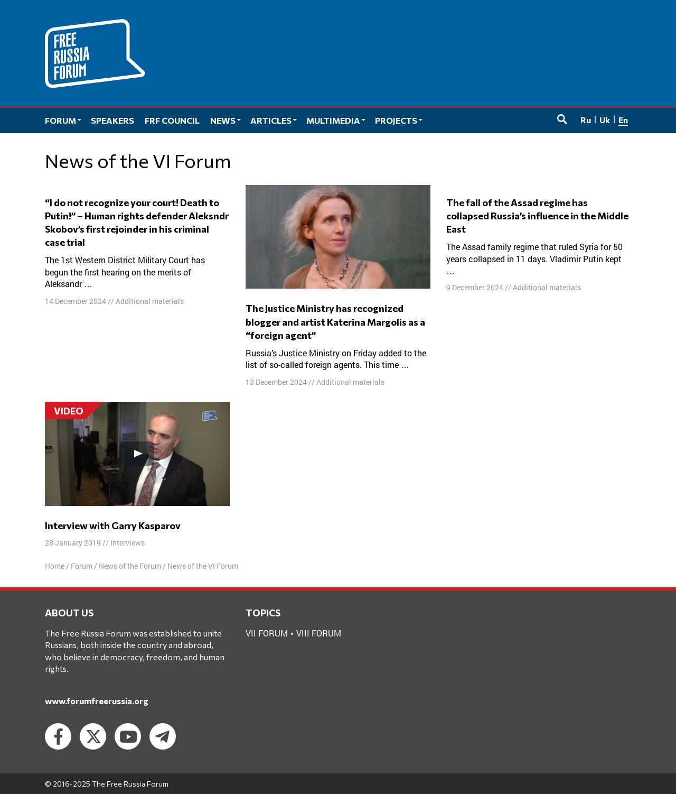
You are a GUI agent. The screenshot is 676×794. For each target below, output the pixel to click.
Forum (81, 566)
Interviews (127, 543)
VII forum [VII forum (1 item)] (267, 633)
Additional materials (150, 301)
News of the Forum (130, 566)
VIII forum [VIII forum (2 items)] (318, 633)
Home (54, 566)
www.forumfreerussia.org (96, 701)
